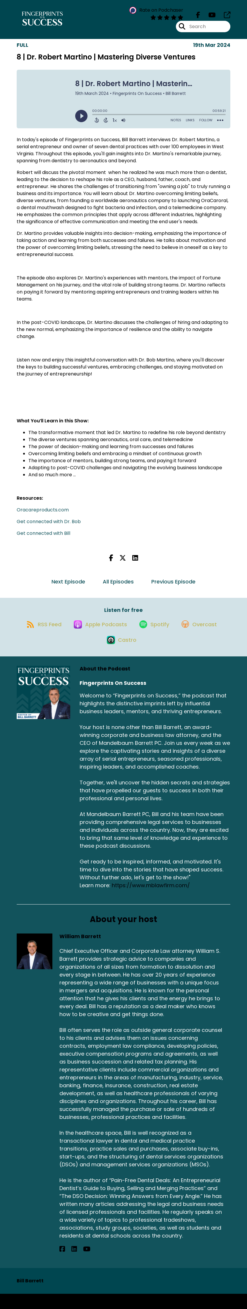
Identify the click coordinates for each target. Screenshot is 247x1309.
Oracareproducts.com (43, 514)
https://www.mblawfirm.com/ (151, 900)
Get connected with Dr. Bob (49, 526)
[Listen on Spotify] (180, 633)
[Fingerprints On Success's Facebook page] (198, 17)
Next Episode (68, 586)
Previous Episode (173, 586)
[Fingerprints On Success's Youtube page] (208, 17)
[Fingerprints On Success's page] (223, 17)
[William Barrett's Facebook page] (62, 1264)
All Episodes (118, 586)
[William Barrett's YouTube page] (76, 1264)
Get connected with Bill (43, 537)
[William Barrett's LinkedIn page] (69, 1264)
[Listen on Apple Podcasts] (123, 633)
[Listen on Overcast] (98, 654)
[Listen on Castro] (146, 654)
